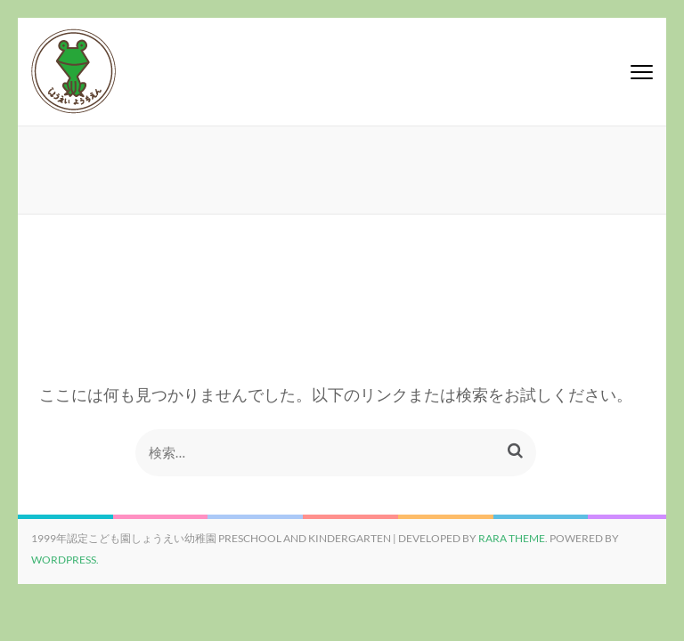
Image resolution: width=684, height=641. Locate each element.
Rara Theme (511, 538)
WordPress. (65, 559)
